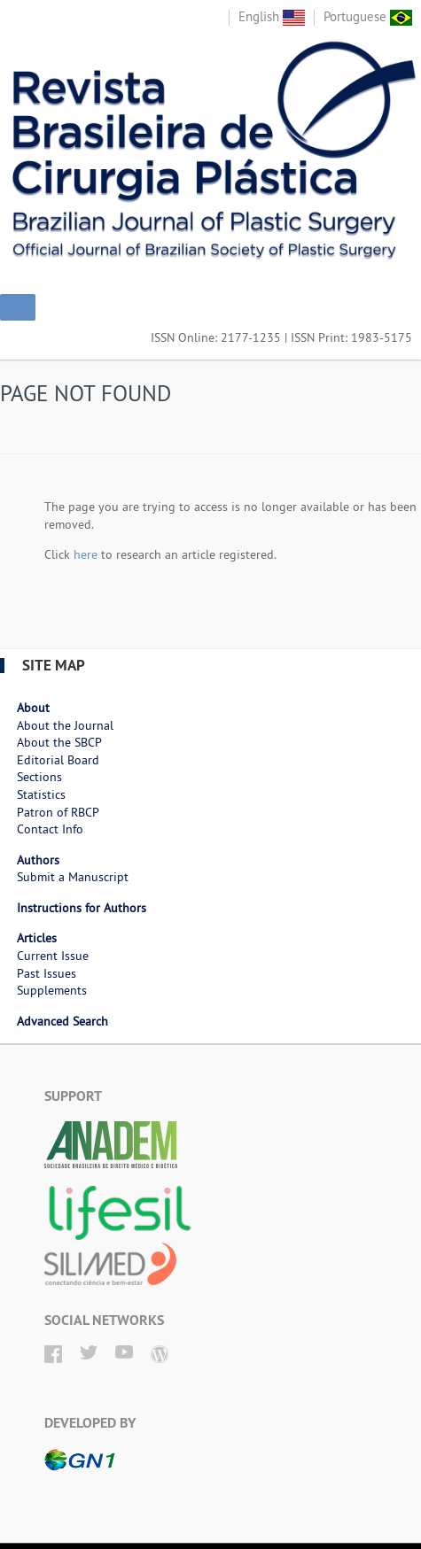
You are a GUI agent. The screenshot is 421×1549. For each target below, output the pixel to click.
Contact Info (50, 829)
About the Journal (65, 725)
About (33, 708)
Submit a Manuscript (73, 877)
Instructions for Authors (81, 908)
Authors (38, 860)
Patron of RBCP (58, 812)
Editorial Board (58, 760)
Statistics (41, 794)
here (85, 554)
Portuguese (368, 16)
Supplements (52, 990)
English (271, 16)
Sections (39, 777)
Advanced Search (62, 1021)
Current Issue (53, 956)
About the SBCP (59, 742)
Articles (37, 938)
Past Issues (46, 973)
